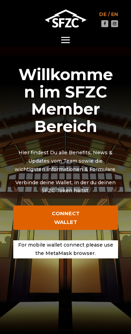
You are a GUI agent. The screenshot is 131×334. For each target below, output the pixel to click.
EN (114, 14)
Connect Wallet (66, 218)
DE (103, 14)
